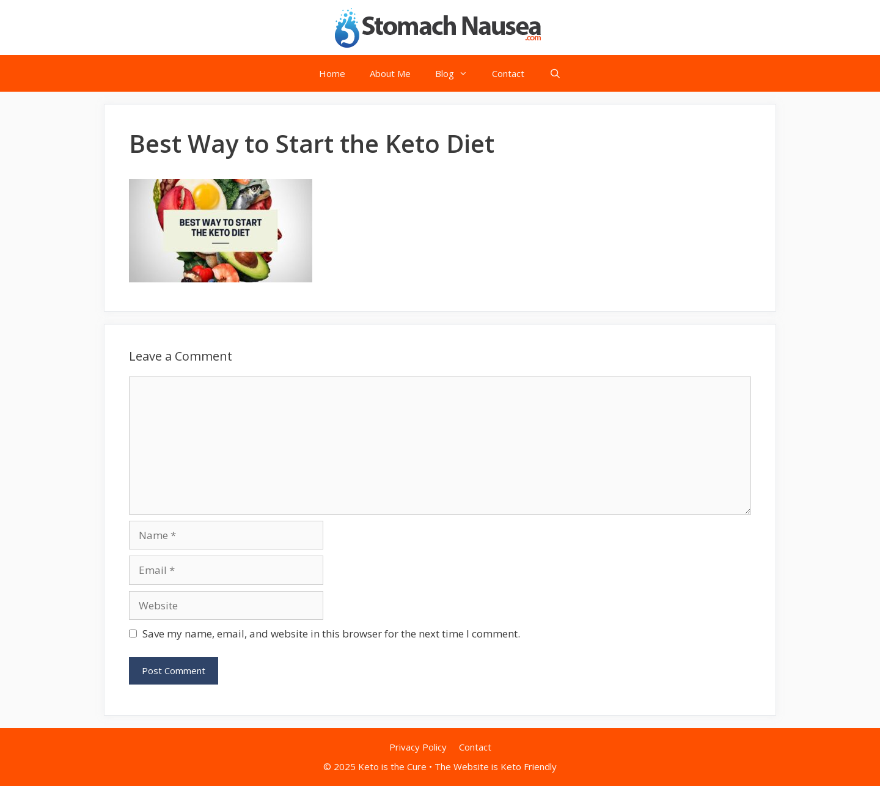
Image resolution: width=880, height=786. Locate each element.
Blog (457, 73)
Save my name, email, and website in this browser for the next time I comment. (331, 633)
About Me (390, 73)
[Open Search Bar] (555, 73)
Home (332, 73)
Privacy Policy (418, 747)
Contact (508, 73)
